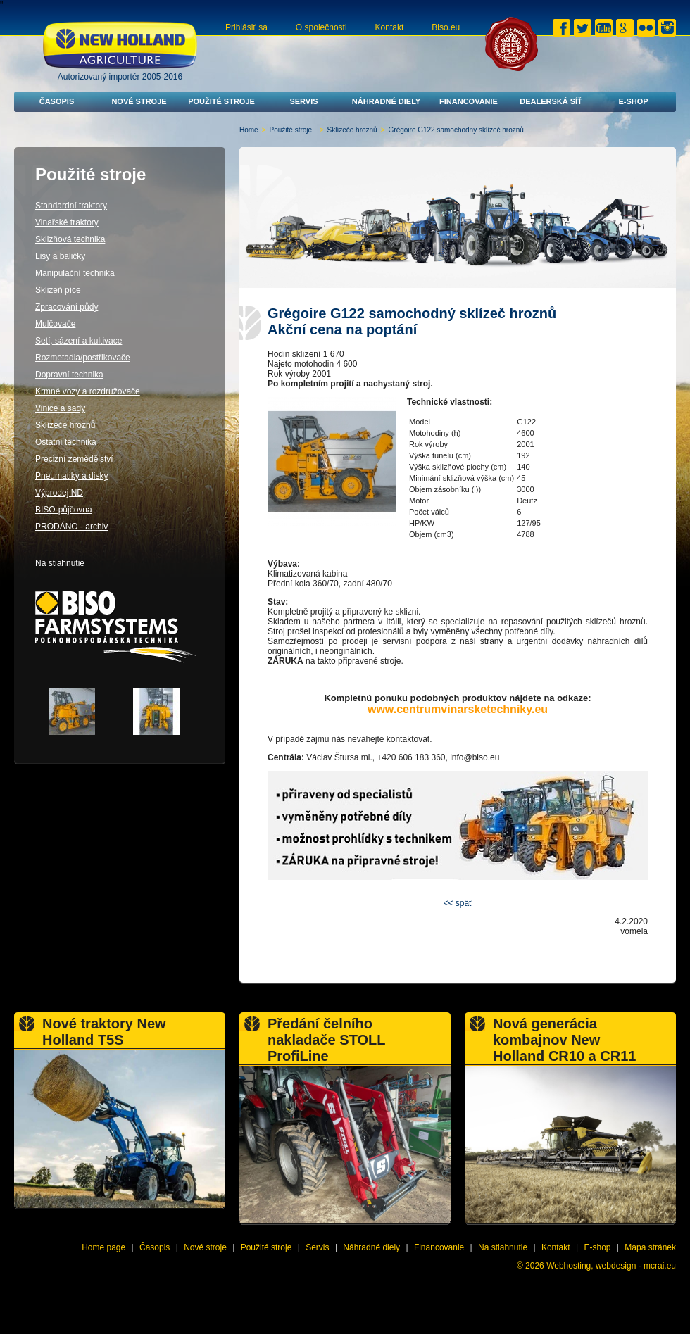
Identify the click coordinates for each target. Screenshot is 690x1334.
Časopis (57, 101)
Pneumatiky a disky (71, 476)
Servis (303, 101)
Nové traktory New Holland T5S (104, 1031)
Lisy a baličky (60, 256)
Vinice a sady (60, 408)
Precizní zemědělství (74, 459)
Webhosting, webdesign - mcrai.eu (611, 1266)
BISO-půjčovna (63, 510)
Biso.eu (446, 27)
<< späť (457, 903)
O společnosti (321, 27)
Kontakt (389, 27)
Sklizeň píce (58, 290)
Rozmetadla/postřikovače (82, 358)
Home (248, 130)
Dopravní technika (69, 374)
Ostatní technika (65, 442)
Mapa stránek (650, 1247)
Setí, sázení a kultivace (78, 341)
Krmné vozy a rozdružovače (87, 391)
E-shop (633, 101)
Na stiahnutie (59, 563)
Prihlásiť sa (246, 27)
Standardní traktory (71, 205)
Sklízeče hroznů (352, 130)
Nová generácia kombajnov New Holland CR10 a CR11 (564, 1040)
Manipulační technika (75, 273)
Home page (103, 1247)
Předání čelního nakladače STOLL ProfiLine (326, 1040)
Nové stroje (138, 101)
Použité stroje (221, 101)
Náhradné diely (386, 101)
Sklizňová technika (70, 239)
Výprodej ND (59, 493)
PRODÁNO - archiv (71, 526)
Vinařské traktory (67, 222)
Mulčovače (55, 324)
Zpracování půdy (66, 307)
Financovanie (468, 101)
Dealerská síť (551, 101)
